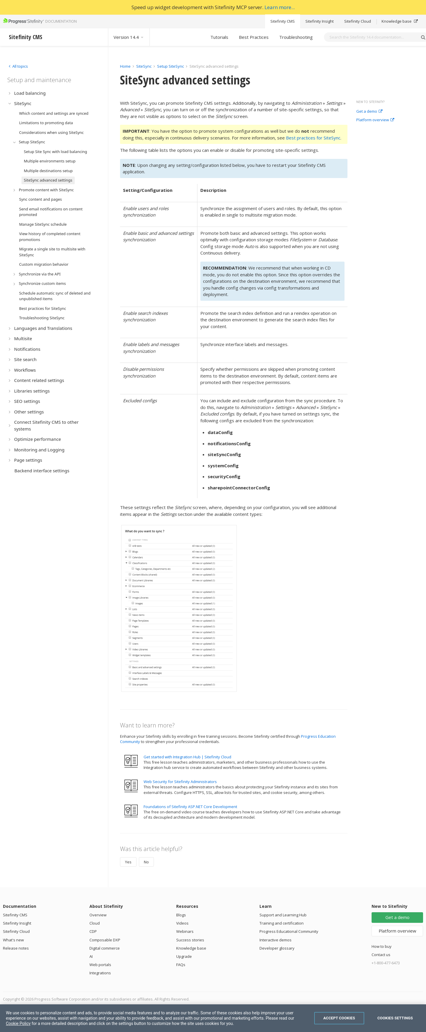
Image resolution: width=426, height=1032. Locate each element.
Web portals (100, 964)
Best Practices (254, 37)
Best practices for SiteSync (313, 138)
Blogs (181, 915)
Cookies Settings (395, 1018)
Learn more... (279, 7)
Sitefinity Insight (319, 21)
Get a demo (369, 111)
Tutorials (219, 37)
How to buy (382, 946)
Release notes (16, 948)
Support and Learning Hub (283, 915)
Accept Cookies (339, 1018)
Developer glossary (276, 948)
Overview (97, 915)
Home (125, 66)
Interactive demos (275, 940)
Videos (182, 923)
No (146, 862)
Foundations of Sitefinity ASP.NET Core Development (190, 806)
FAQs (180, 964)
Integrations (100, 973)
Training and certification (281, 923)
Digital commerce (104, 948)
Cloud (94, 923)
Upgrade (184, 956)
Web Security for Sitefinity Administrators (180, 781)
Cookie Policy (18, 1023)
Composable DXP (104, 940)
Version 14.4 (129, 37)
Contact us (381, 954)
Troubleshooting (296, 37)
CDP (93, 931)
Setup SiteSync (170, 66)
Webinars (185, 931)
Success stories (190, 940)
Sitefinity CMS (282, 21)
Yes (128, 862)
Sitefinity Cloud (357, 21)
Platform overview (375, 120)
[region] (213, 1018)
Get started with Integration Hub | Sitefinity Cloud (187, 757)
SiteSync (144, 66)
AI (91, 956)
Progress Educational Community (288, 931)
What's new (13, 940)
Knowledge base (400, 21)
